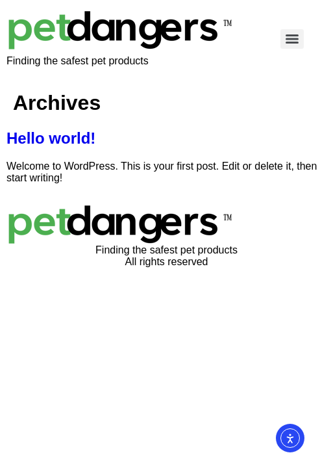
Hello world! (50, 138)
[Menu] (292, 39)
